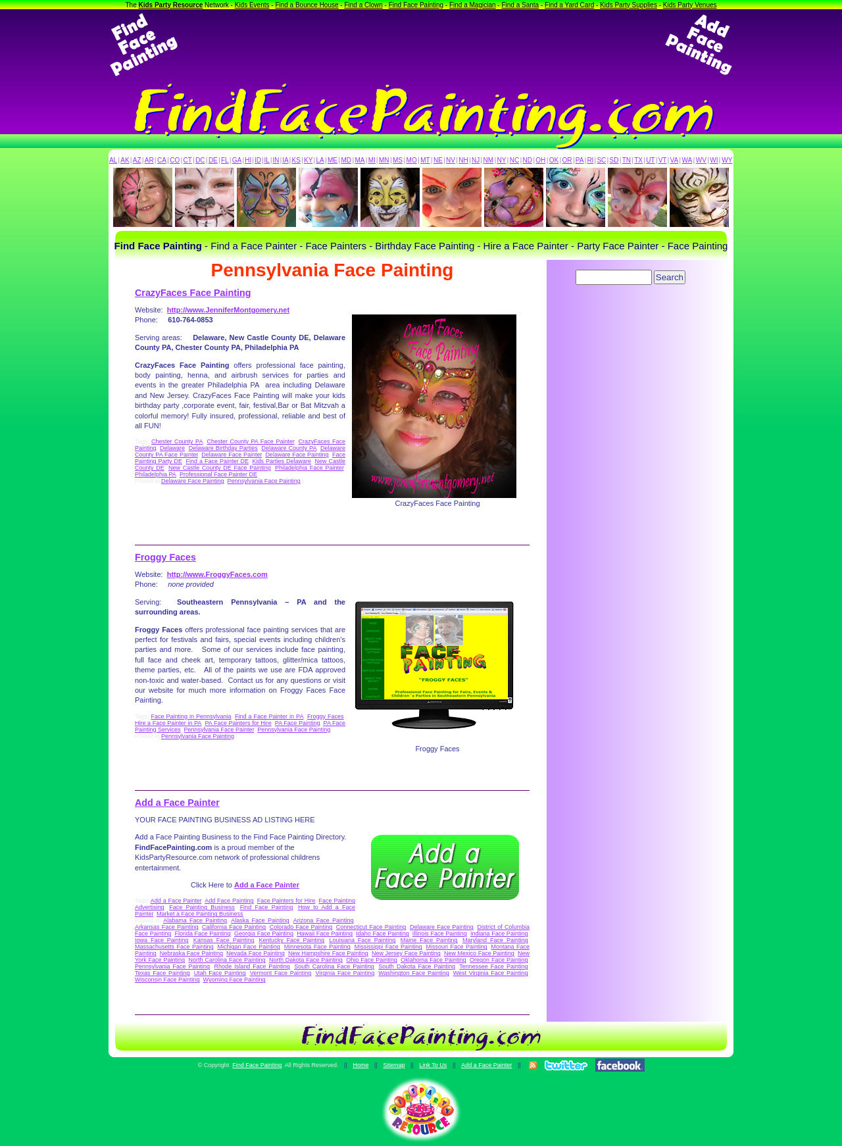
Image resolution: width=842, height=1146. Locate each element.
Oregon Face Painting (499, 960)
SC (601, 160)
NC (514, 160)
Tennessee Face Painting (493, 966)
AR (149, 160)
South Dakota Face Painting (416, 966)
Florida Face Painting (202, 933)
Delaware (172, 448)
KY (308, 160)
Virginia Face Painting (344, 973)
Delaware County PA (288, 448)
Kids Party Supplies (628, 5)
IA (285, 160)
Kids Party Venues (690, 5)
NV (450, 160)
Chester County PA (177, 441)
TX (638, 160)
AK (124, 160)
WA (687, 160)
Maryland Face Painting (495, 940)
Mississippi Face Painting (388, 946)
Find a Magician (472, 5)
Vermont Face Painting (280, 973)
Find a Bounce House (306, 5)
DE (213, 160)
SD (614, 160)
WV (701, 160)
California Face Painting (234, 927)
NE (438, 160)
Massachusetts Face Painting (174, 946)
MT (425, 160)
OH (540, 160)
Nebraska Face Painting (191, 953)
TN (626, 160)
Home (360, 1065)
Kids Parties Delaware (281, 461)
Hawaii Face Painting (325, 933)
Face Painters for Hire (286, 900)
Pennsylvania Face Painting (264, 481)
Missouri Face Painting (456, 946)
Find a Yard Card (569, 5)
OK (553, 160)
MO (412, 160)
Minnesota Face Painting (317, 946)
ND (527, 160)
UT (650, 160)
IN (275, 160)
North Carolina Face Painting (227, 960)
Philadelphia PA (155, 474)
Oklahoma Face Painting (433, 960)
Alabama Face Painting (195, 920)
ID (258, 160)
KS (296, 160)
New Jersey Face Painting (406, 953)
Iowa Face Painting (161, 940)
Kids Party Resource (171, 5)
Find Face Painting (416, 5)
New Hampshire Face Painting (328, 953)
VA (674, 160)
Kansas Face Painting (223, 940)
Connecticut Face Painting (371, 927)
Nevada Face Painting (255, 953)
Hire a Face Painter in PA (168, 723)
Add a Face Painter (177, 802)
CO (175, 160)
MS (398, 160)
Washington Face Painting (413, 973)
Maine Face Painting (429, 940)
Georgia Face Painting (263, 933)
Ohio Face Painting (371, 960)
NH (463, 160)
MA (360, 160)
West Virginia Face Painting (490, 973)
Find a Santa (520, 5)
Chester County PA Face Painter (250, 441)
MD (346, 160)
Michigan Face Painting (248, 946)
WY (727, 160)
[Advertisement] (421, 44)
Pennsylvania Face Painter (219, 729)
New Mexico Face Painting (479, 953)
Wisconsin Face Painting (167, 979)
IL (267, 160)
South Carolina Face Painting (334, 966)
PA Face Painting (297, 723)
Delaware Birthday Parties (223, 448)
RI (590, 160)
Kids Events (252, 5)
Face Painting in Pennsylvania (191, 716)
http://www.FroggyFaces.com (217, 574)
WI (714, 160)
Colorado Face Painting (301, 927)
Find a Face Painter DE (217, 461)
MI (372, 160)
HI (248, 160)
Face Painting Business (202, 907)
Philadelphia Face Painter (309, 467)
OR (567, 160)
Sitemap (394, 1065)
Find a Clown (363, 5)
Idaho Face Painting (382, 933)
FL (225, 160)
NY (501, 160)
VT (662, 160)
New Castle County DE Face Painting (219, 467)
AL (113, 160)
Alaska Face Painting (260, 920)
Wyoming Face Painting (234, 979)
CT (188, 160)
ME (332, 160)
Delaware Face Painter (231, 454)
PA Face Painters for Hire (238, 723)
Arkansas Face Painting (166, 927)
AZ (137, 160)
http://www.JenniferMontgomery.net (228, 310)
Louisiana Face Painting (362, 940)
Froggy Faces (165, 557)
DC (200, 160)
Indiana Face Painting (499, 933)
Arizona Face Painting (323, 920)
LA (320, 160)
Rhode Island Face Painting (252, 966)
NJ (476, 160)
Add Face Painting (229, 900)
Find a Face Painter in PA (269, 716)
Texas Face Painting (162, 973)
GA (236, 160)
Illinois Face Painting (439, 933)
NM (488, 160)
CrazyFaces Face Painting (193, 292)
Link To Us (433, 1065)
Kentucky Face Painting (291, 940)
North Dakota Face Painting (306, 960)
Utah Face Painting (220, 973)
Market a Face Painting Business (200, 913)
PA (580, 160)
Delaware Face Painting (296, 454)
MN (384, 160)
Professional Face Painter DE (218, 474)
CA (161, 160)
